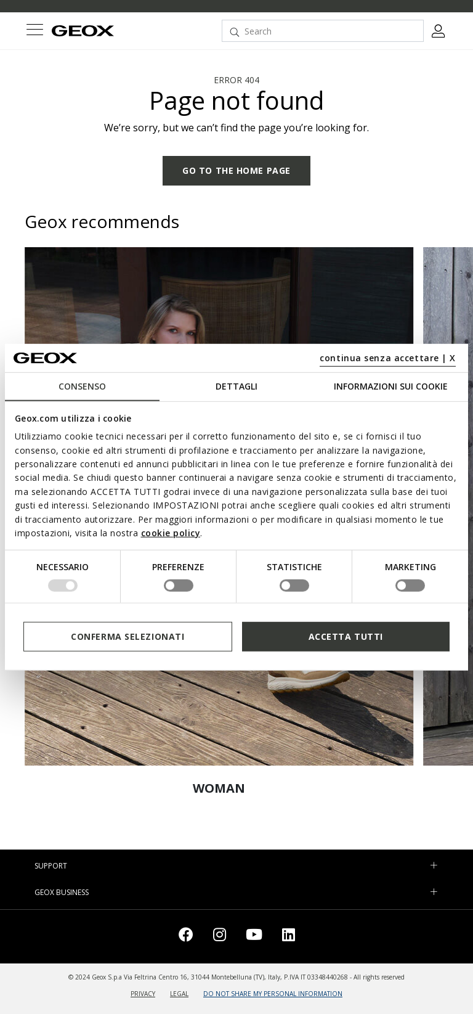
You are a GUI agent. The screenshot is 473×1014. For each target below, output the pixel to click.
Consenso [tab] (82, 386)
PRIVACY (143, 993)
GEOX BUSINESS (61, 892)
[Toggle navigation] (34, 31)
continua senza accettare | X (388, 358)
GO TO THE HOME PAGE (236, 170)
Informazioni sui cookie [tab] (391, 386)
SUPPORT (50, 866)
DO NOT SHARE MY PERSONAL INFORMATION (272, 993)
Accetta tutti (346, 636)
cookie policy (171, 533)
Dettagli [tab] (236, 386)
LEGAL (179, 993)
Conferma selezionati (127, 636)
